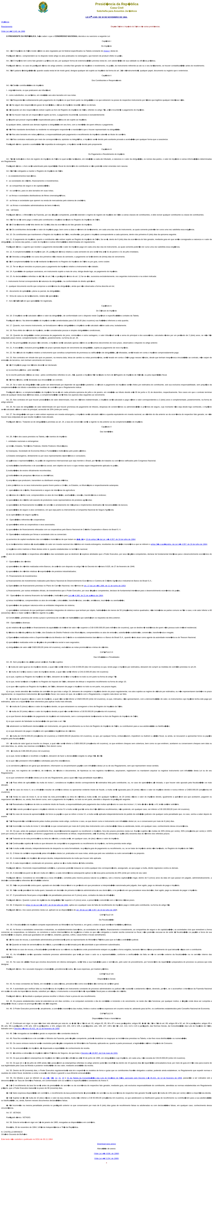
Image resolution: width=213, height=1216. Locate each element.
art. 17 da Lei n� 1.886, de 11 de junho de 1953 (104, 586)
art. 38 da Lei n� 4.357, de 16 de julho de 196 (96, 910)
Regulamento (6, 26)
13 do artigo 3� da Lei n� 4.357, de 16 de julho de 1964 (110, 539)
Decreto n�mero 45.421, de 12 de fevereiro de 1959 (36, 1028)
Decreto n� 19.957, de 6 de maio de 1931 (99, 1053)
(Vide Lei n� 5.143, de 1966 (13, 31)
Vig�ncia (5, 22)
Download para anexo (106, 1144)
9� (52, 1078)
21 (60, 1078)
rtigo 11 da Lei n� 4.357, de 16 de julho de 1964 (47, 905)
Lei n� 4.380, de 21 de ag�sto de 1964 (85, 595)
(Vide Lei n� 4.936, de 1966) (106, 1153)
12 (56, 1078)
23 (63, 1078)
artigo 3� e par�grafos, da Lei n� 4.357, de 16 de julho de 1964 (179, 544)
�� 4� (80, 539)
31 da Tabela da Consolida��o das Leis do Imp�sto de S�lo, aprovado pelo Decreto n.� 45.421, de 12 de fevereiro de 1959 (124, 1078)
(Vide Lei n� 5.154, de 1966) (106, 1158)
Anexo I (106, 51)
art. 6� (46, 1078)
